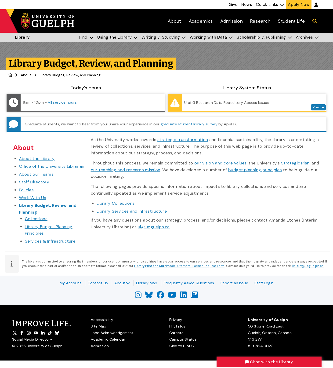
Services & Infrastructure (50, 241)
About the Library (37, 158)
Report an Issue (234, 283)
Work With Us (32, 197)
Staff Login (263, 283)
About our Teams (36, 174)
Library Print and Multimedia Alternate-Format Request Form (179, 266)
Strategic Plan (295, 163)
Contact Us (98, 283)
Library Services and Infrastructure (132, 211)
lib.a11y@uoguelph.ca (308, 266)
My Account (70, 283)
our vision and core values (220, 163)
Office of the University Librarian (51, 166)
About (122, 283)
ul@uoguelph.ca (154, 227)
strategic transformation (182, 139)
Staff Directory (34, 182)
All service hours (62, 102)
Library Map (146, 283)
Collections (36, 219)
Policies (26, 190)
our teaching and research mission (125, 170)
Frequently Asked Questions (189, 283)
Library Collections (116, 203)
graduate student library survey (189, 124)
